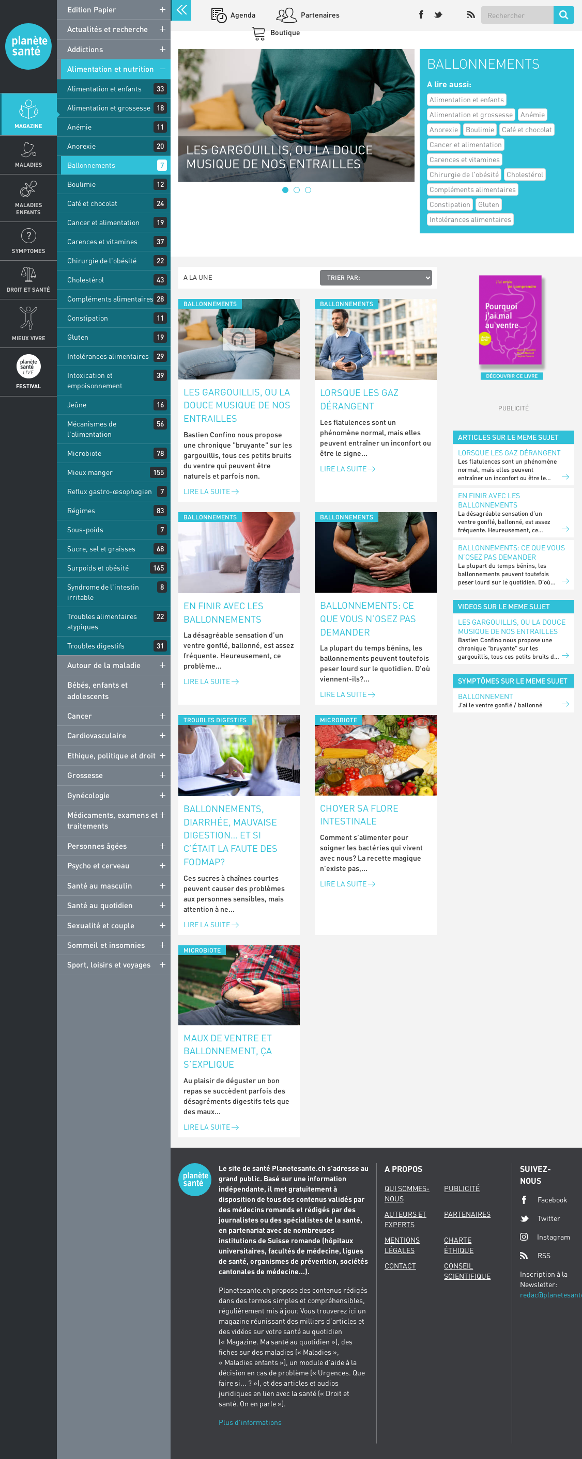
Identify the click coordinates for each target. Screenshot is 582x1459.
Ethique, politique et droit (111, 755)
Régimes (81, 510)
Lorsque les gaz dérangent (359, 399)
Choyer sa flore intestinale (359, 814)
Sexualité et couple (100, 925)
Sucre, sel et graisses (101, 548)
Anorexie (81, 145)
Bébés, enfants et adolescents (97, 690)
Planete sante (28, 46)
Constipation (87, 317)
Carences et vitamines (102, 241)
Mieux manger (90, 472)
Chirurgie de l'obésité (101, 260)
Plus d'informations (250, 1422)
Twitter (540, 1218)
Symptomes (28, 250)
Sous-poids (85, 529)
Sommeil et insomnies (106, 944)
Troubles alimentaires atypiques (102, 621)
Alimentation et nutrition (110, 68)
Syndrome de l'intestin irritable (103, 591)
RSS (535, 1255)
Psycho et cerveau (98, 865)
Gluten (77, 336)
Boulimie (81, 184)
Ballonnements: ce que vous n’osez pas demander (368, 618)
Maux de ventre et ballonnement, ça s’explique (227, 1051)
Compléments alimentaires (110, 298)
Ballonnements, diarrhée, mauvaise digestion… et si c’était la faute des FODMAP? (230, 835)
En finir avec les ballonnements (223, 612)
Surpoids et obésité (98, 567)
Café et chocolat (92, 203)
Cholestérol (85, 279)
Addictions (85, 49)
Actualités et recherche (107, 29)
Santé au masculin (99, 885)
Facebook (544, 1200)
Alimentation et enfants (104, 88)
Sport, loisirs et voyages (108, 964)
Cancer (79, 715)
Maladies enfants (28, 208)
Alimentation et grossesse (108, 107)
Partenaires (319, 14)
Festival (28, 386)
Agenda (242, 14)
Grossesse (85, 775)
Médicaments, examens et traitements (112, 820)
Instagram (545, 1236)
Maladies (28, 164)
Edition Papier (91, 9)
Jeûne (76, 404)
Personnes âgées (97, 845)
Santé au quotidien (100, 905)
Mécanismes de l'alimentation (91, 428)
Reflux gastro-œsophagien (109, 491)
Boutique (284, 32)
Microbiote (84, 453)
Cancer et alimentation (103, 222)
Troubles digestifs (96, 645)
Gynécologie (88, 795)
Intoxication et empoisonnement (94, 380)
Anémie (79, 126)
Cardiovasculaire (96, 735)
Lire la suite (211, 491)
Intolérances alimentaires (108, 356)
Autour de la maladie (104, 665)
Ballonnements (91, 165)
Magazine (28, 125)
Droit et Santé (28, 289)
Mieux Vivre (28, 338)
